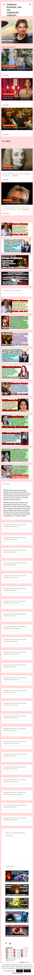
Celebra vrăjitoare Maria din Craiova (14, 128)
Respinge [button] (27, 971)
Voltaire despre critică (10, 168)
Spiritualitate (7, 166)
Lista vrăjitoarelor (8, 47)
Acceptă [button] (19, 971)
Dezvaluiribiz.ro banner (12, 38)
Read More (15, 175)
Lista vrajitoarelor (9, 66)
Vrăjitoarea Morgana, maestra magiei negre (16, 68)
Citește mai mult (17, 973)
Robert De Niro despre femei (12, 202)
